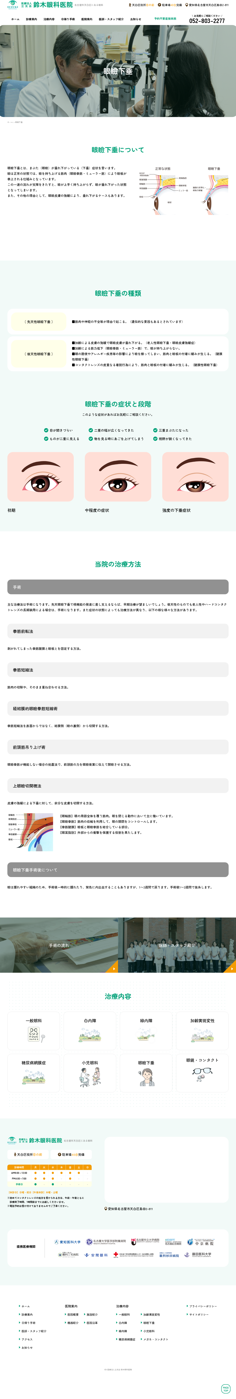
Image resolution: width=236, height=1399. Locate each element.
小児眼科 (150, 1340)
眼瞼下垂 (150, 1332)
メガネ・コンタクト (158, 1349)
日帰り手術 (67, 25)
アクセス (20, 1349)
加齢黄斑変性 (153, 1324)
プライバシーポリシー (209, 1315)
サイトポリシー (204, 1324)
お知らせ (135, 25)
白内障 (122, 1332)
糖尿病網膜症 (126, 1349)
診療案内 (31, 25)
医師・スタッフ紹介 (110, 25)
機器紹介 (69, 1332)
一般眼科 (123, 1324)
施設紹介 (90, 1324)
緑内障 (122, 1340)
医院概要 (69, 1324)
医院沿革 (90, 1332)
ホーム (16, 25)
